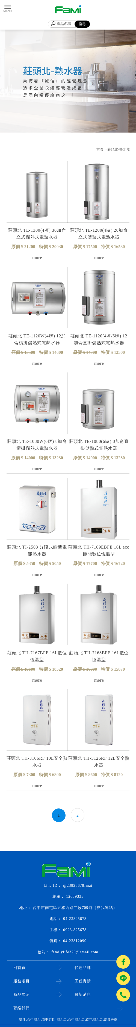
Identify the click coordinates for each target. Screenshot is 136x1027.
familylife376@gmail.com (74, 952)
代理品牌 (83, 968)
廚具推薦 (110, 1020)
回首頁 (19, 968)
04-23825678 (75, 919)
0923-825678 (75, 930)
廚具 (22, 1020)
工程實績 (83, 981)
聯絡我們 (21, 1008)
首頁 (100, 149)
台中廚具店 (76, 1020)
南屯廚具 (48, 1020)
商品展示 (21, 994)
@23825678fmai (78, 885)
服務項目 (21, 981)
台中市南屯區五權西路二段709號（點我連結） (75, 908)
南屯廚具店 (94, 1020)
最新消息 (83, 994)
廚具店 (61, 1020)
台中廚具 (33, 1020)
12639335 (75, 896)
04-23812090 (75, 941)
